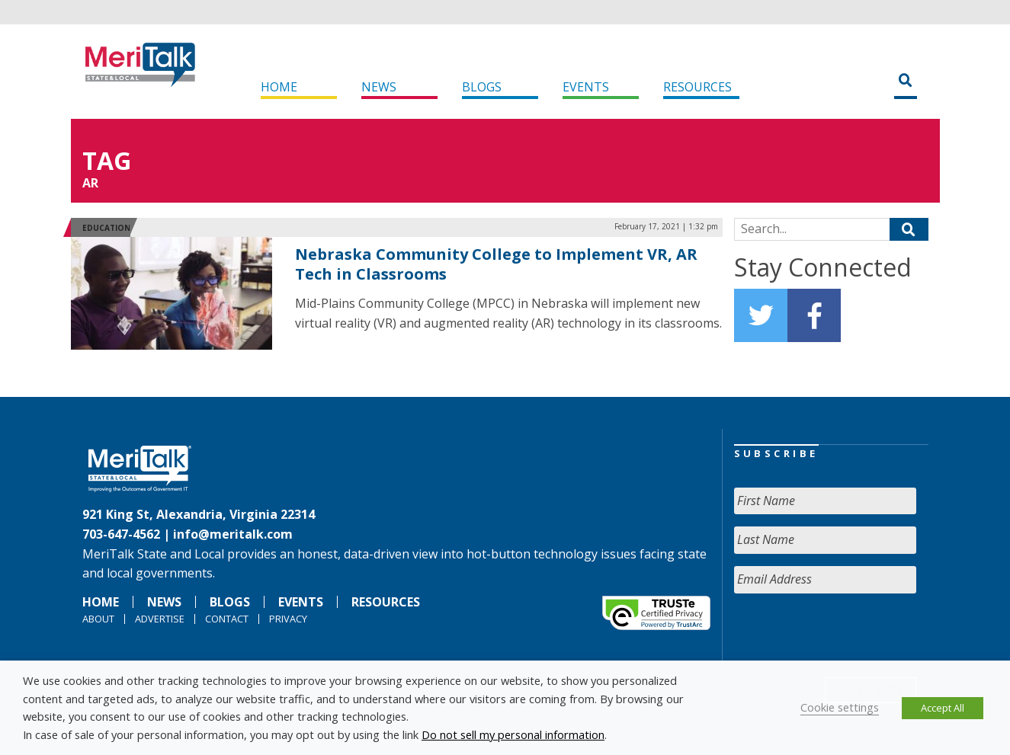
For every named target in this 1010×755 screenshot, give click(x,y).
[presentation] (850, 635)
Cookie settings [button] (839, 707)
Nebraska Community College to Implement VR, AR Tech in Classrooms (496, 264)
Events (586, 86)
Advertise (159, 618)
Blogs (482, 86)
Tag (106, 160)
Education (106, 227)
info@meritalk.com (233, 534)
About (98, 618)
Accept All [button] (942, 708)
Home (279, 86)
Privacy (288, 618)
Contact (226, 618)
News (378, 86)
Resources (697, 86)
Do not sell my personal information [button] (513, 734)
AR (90, 182)
